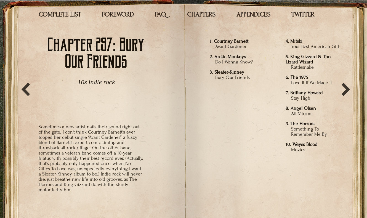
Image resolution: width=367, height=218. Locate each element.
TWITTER (302, 14)
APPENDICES (253, 14)
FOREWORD (118, 14)
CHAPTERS (201, 14)
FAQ (160, 14)
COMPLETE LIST (60, 14)
